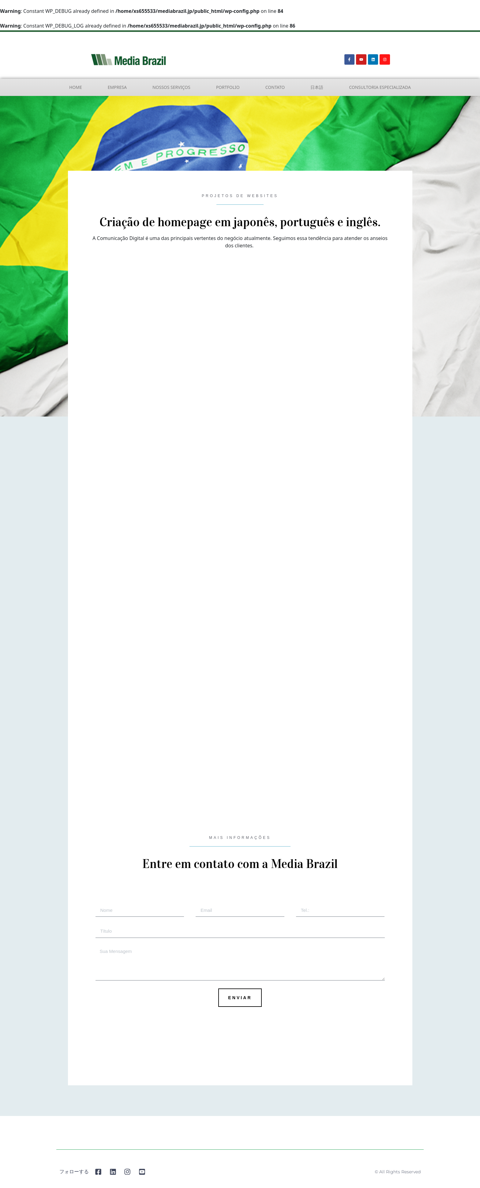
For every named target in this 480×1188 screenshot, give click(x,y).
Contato (275, 87)
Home (75, 87)
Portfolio (228, 87)
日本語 (316, 87)
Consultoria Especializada (380, 87)
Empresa (117, 87)
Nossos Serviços (171, 87)
